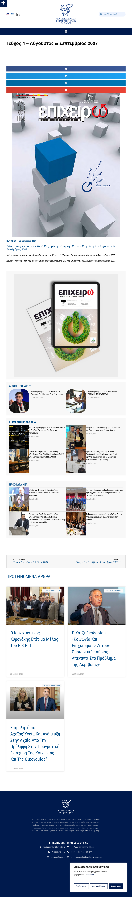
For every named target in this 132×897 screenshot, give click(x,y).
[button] (3, 3)
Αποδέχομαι (116, 886)
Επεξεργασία (81, 886)
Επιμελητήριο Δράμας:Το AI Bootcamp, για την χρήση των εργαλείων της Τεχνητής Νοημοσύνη (47, 430)
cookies (91, 875)
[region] (98, 877)
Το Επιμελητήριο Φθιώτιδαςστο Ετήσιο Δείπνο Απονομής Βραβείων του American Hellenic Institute (104, 517)
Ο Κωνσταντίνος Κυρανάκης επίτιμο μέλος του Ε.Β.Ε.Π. (34, 639)
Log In (21, 15)
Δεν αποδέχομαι (99, 886)
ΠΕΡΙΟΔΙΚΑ (11, 241)
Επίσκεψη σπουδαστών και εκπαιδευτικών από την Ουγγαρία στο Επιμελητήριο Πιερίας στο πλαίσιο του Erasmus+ (104, 493)
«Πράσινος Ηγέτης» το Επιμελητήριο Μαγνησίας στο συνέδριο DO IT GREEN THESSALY (44, 493)
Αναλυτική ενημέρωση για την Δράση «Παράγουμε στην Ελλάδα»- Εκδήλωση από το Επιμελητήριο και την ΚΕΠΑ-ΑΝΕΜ (46, 454)
